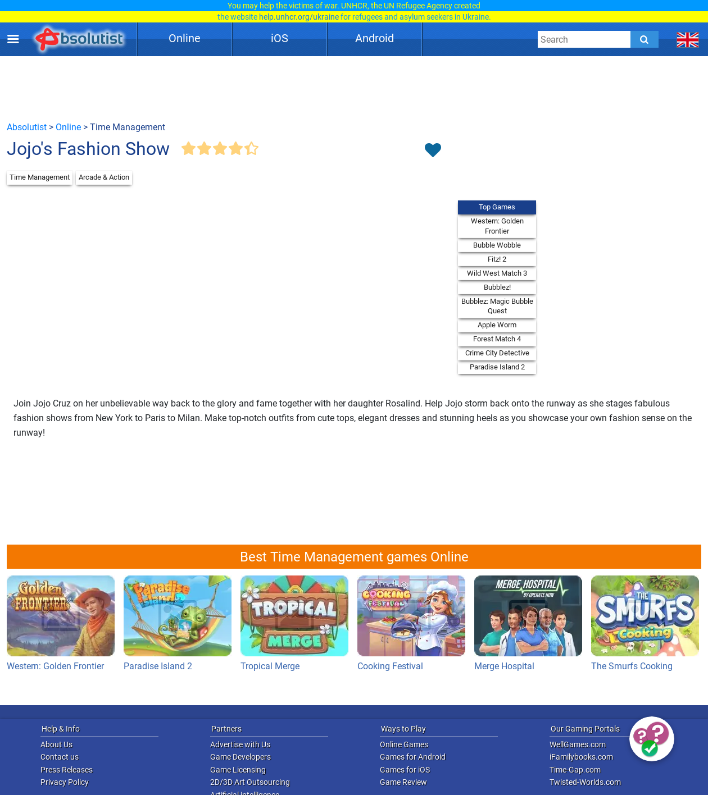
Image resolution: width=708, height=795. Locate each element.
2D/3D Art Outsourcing (250, 782)
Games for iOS (405, 769)
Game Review (403, 782)
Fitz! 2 (497, 259)
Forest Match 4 (497, 339)
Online (185, 38)
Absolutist (27, 127)
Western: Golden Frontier (497, 226)
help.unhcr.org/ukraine (299, 16)
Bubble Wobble (497, 245)
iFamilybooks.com (581, 756)
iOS (279, 38)
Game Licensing (238, 769)
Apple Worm (497, 325)
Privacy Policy (64, 782)
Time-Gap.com (575, 769)
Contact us (59, 756)
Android (374, 38)
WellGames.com (578, 744)
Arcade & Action (104, 177)
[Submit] (644, 39)
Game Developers (240, 756)
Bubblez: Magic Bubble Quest (497, 306)
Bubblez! (497, 287)
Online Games (404, 744)
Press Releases (66, 769)
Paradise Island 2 (497, 367)
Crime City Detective (497, 353)
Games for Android (413, 756)
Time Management (40, 177)
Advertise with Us (240, 744)
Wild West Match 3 (497, 273)
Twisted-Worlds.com (585, 782)
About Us (56, 744)
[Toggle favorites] (432, 151)
